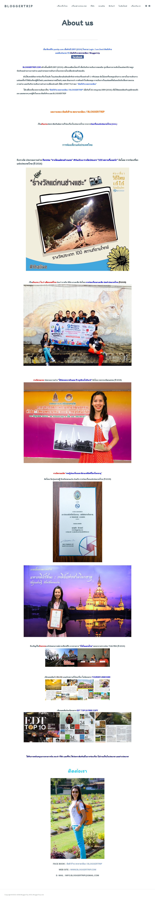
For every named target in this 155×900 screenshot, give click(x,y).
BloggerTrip (19, 6)
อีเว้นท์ (112, 6)
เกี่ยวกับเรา (136, 6)
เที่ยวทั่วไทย (62, 6)
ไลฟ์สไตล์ (123, 6)
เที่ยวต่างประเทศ (79, 6)
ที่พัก (93, 6)
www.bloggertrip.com (83, 869)
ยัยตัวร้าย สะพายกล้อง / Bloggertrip (84, 864)
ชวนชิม (102, 6)
